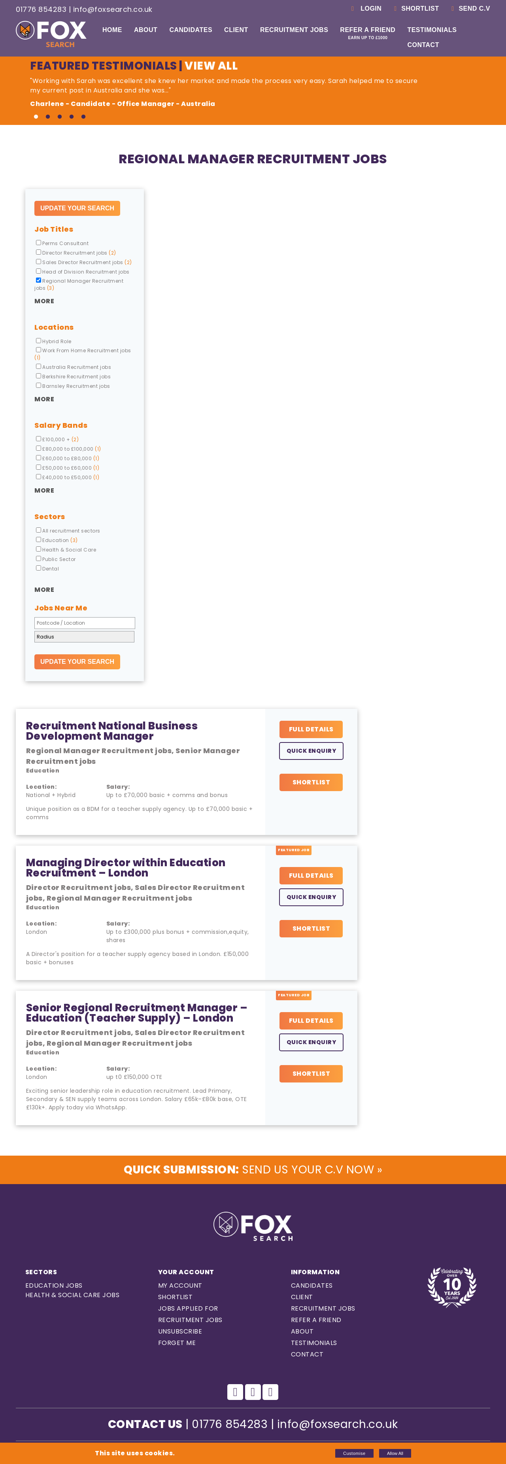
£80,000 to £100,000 (68, 449)
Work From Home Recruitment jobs (82, 354)
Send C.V (469, 8)
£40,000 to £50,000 (67, 477)
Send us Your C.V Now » (253, 1169)
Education (57, 540)
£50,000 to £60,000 (67, 468)
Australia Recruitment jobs (73, 367)
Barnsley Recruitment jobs (73, 386)
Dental (47, 568)
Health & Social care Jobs (72, 1295)
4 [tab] (72, 117)
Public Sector (56, 559)
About (145, 29)
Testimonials (432, 29)
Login (365, 8)
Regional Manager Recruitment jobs (78, 284)
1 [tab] (36, 117)
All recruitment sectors (68, 530)
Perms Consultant (62, 243)
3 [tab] (60, 117)
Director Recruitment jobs (76, 252)
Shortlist (415, 8)
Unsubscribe (180, 1331)
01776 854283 (41, 9)
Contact (423, 45)
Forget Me (177, 1342)
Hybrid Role (54, 341)
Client (236, 29)
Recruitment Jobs (294, 29)
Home (112, 29)
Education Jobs (54, 1285)
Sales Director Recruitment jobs (84, 262)
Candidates (190, 29)
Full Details (311, 729)
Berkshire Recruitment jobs (73, 376)
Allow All (395, 1453)
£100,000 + (57, 439)
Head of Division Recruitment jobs (83, 271)
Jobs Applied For (188, 1308)
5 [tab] (83, 117)
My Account (180, 1285)
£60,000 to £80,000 (67, 458)
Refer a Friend (367, 33)
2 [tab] (48, 117)
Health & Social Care (66, 549)
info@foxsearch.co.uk (113, 9)
